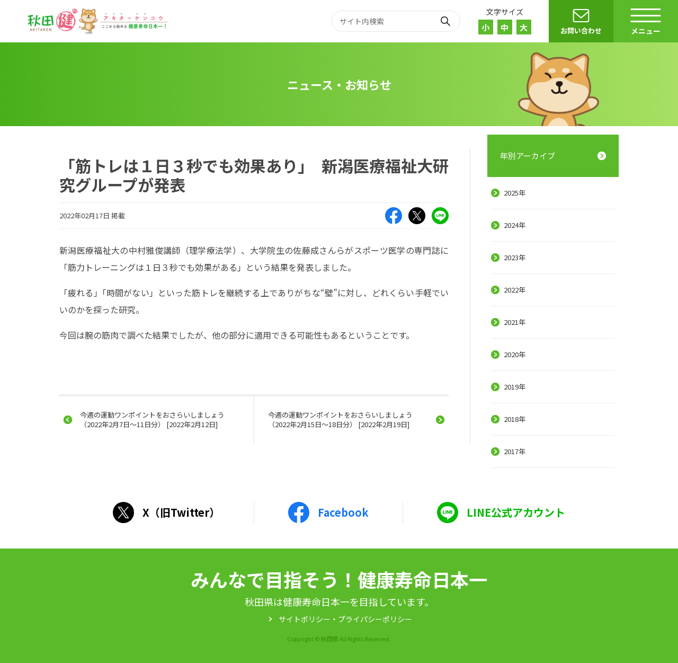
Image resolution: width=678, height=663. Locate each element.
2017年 (514, 451)
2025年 (514, 193)
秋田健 (99, 21)
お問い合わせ (581, 30)
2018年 (514, 419)
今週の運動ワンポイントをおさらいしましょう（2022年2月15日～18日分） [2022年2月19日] (340, 419)
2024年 (514, 225)
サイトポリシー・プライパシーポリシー (345, 619)
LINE (440, 215)
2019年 (514, 387)
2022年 (514, 290)
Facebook (393, 215)
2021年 (514, 322)
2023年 (514, 257)
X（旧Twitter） (416, 215)
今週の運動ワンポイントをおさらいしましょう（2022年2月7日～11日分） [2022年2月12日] (152, 419)
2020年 (514, 354)
